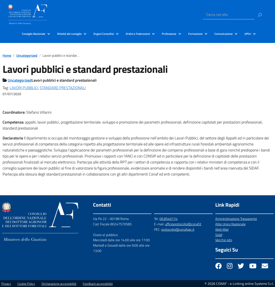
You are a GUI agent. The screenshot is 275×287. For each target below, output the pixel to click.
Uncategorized (26, 55)
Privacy (6, 283)
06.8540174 (168, 218)
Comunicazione (223, 34)
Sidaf (218, 234)
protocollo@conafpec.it (177, 229)
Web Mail (222, 229)
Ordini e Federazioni (138, 34)
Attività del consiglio (69, 34)
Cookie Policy (26, 283)
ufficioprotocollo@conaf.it (183, 224)
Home (7, 55)
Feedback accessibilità (98, 283)
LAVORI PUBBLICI (24, 88)
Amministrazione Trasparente (236, 218)
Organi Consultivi (103, 34)
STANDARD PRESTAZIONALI (63, 88)
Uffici (247, 34)
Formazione (195, 34)
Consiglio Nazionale (33, 34)
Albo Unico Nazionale (230, 224)
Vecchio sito (223, 240)
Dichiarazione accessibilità (58, 283)
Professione (169, 34)
